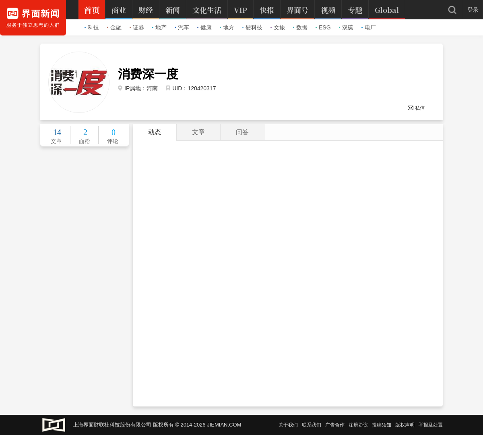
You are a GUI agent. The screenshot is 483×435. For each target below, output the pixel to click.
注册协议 (358, 425)
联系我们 (311, 425)
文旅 (277, 27)
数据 (300, 27)
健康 (204, 27)
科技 (92, 27)
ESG (323, 27)
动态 (154, 132)
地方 (227, 27)
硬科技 (252, 27)
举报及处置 (431, 425)
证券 (137, 27)
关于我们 (288, 425)
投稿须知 (381, 425)
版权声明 (405, 425)
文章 (198, 132)
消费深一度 (148, 74)
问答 (242, 132)
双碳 (346, 27)
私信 (416, 108)
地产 (159, 27)
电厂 (368, 27)
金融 (114, 27)
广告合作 (335, 425)
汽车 (182, 27)
